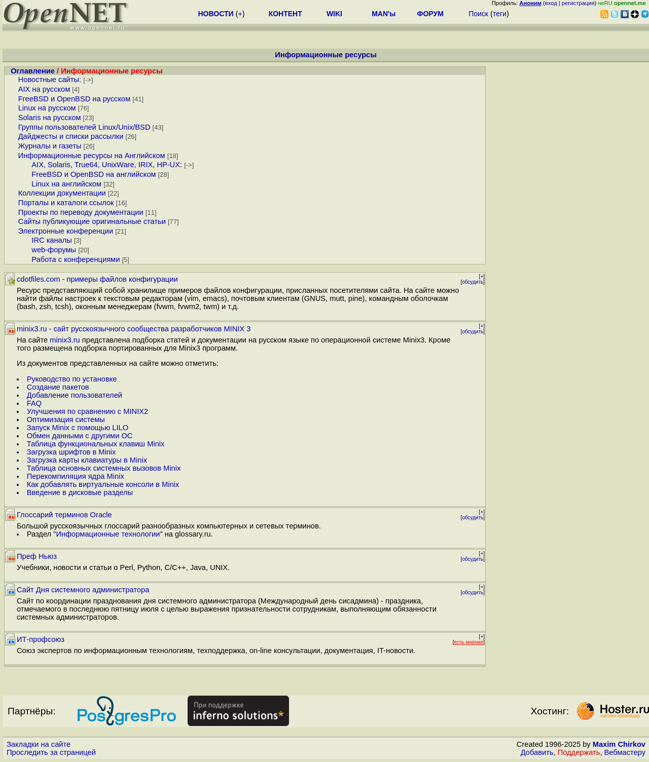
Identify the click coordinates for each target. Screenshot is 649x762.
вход (551, 3)
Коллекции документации (62, 193)
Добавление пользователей (74, 395)
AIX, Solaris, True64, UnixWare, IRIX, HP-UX (105, 165)
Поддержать (579, 752)
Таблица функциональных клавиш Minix (96, 444)
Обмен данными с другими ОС (80, 436)
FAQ (34, 403)
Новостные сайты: (49, 79)
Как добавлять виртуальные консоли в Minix (103, 484)
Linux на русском (47, 108)
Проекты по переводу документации (80, 212)
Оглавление (33, 71)
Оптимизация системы (66, 419)
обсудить (472, 282)
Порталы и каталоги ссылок (66, 203)
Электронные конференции (65, 231)
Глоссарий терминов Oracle (64, 515)
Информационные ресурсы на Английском (91, 155)
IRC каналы (51, 240)
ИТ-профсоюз (40, 639)
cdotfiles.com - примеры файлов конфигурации (97, 279)
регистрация (578, 3)
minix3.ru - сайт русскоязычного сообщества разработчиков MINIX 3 (133, 329)
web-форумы (53, 250)
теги (500, 14)
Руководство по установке (72, 379)
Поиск (478, 14)
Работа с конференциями (75, 259)
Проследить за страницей (51, 752)
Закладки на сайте (38, 744)
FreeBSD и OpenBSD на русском (74, 99)
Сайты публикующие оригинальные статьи (92, 221)
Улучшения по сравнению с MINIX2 (87, 411)
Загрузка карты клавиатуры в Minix (87, 460)
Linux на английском (66, 184)
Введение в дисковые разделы (80, 492)
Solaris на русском (49, 117)
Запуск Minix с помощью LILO (77, 428)
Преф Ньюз (37, 556)
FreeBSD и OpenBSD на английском (93, 174)
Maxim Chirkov (619, 744)
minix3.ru (65, 340)
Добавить (537, 752)
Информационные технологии (108, 534)
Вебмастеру (624, 752)
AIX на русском (44, 89)
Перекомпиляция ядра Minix (75, 476)
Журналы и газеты (50, 146)
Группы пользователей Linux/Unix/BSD (84, 127)
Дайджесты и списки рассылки (71, 136)
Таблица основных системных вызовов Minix (104, 468)
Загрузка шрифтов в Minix (71, 452)
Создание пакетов (58, 387)
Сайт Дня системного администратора (83, 590)
